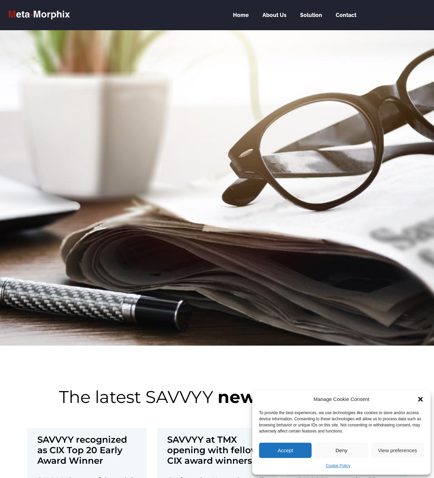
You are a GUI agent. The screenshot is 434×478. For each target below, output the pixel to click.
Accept (285, 450)
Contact (346, 15)
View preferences (397, 450)
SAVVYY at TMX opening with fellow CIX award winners (213, 450)
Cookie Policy (338, 465)
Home (241, 15)
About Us (274, 15)
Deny (341, 450)
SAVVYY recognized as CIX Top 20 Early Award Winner (82, 450)
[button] (420, 399)
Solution (311, 15)
